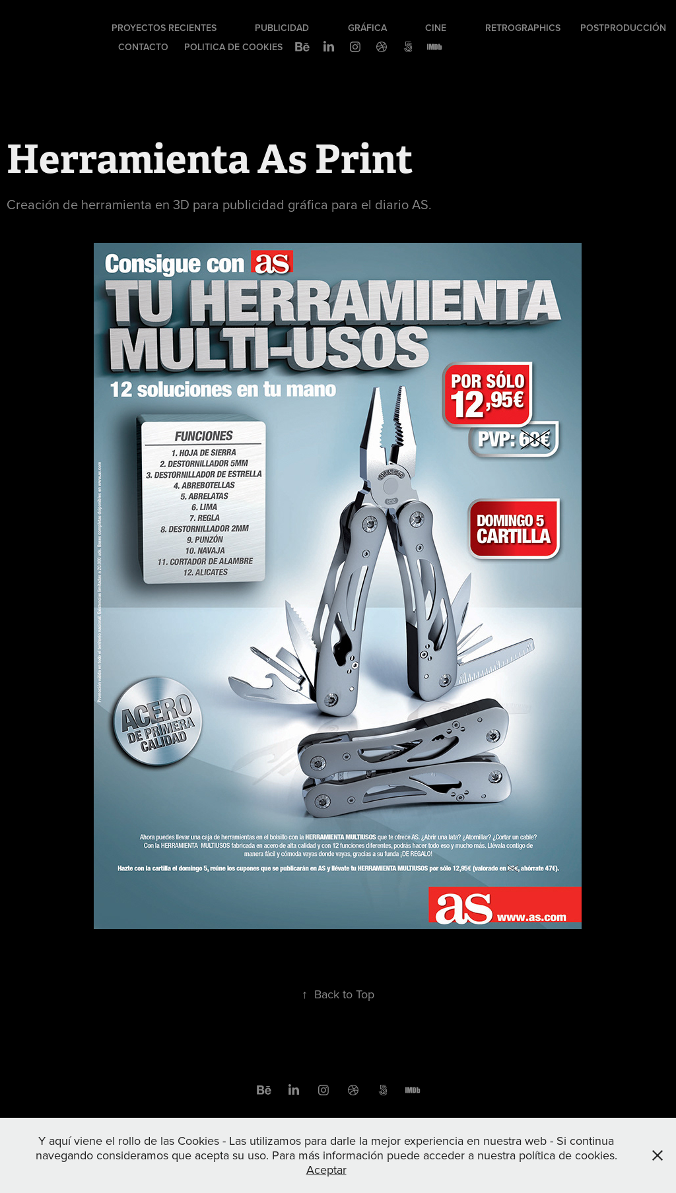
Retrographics (522, 27)
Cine (435, 27)
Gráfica (367, 27)
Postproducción (623, 27)
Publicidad (282, 27)
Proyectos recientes (164, 27)
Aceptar (326, 1169)
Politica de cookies (233, 46)
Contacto (143, 46)
